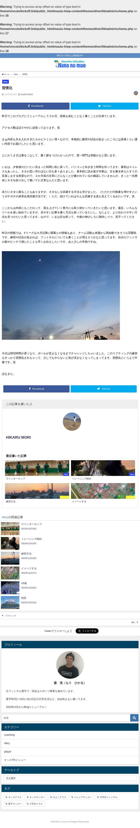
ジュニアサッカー (83, 797)
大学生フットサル (108, 797)
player (7, 751)
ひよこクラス (59, 797)
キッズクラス (15, 797)
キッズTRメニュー (15, 760)
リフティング (10, 616)
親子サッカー (15, 804)
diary (5, 81)
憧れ (133, 622)
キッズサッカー (37, 797)
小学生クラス (36, 804)
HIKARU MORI (18, 437)
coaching (9, 735)
